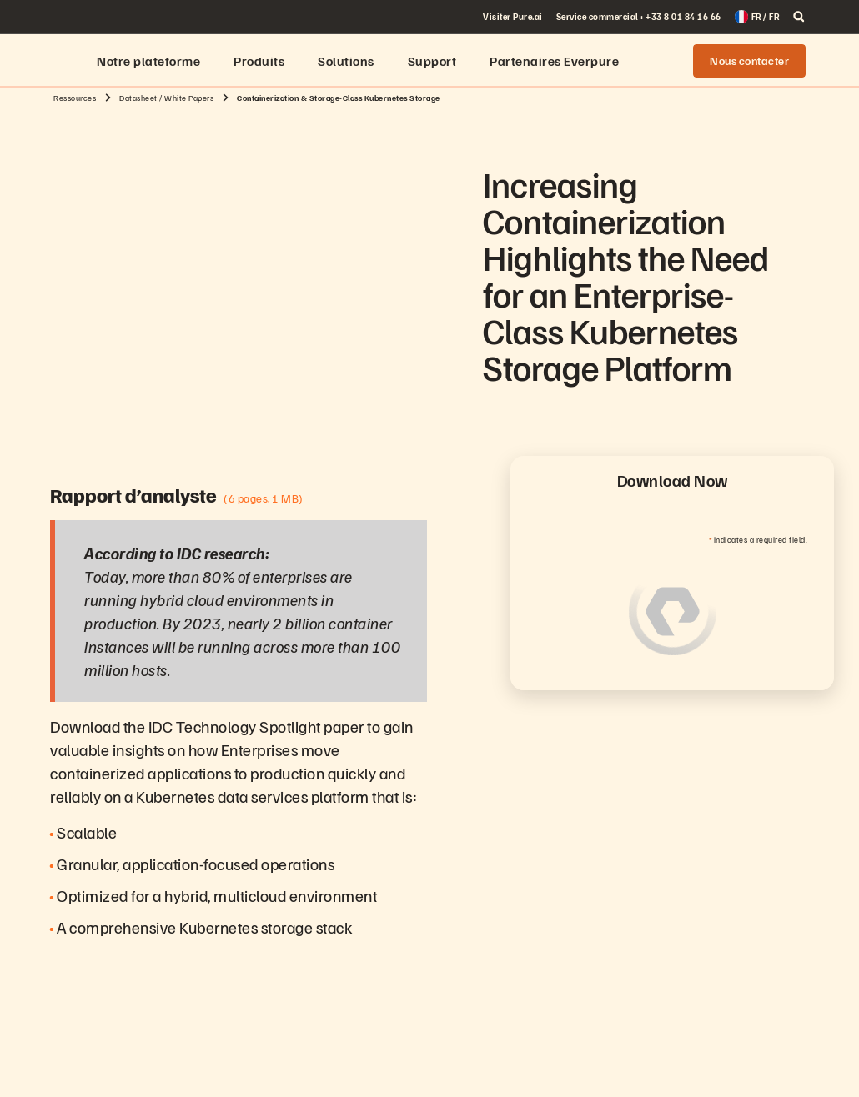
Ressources (74, 98)
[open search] (799, 16)
